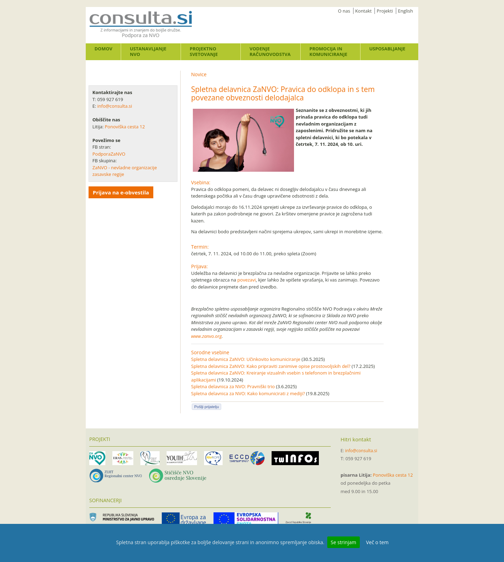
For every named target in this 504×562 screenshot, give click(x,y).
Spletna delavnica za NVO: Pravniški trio (233, 386)
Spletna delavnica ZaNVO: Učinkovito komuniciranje (245, 359)
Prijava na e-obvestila (121, 192)
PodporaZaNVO (108, 154)
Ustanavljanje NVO (148, 51)
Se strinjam (343, 542)
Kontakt (363, 11)
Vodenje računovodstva (270, 51)
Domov (103, 48)
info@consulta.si (114, 106)
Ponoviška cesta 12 (125, 126)
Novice (198, 74)
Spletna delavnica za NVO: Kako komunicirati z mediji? (248, 393)
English (405, 11)
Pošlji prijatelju (206, 407)
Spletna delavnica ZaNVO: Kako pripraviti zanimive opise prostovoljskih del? (270, 366)
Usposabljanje (387, 48)
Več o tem (377, 542)
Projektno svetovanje (204, 51)
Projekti (385, 11)
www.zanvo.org (206, 336)
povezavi (246, 280)
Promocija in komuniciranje (328, 51)
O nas (344, 11)
